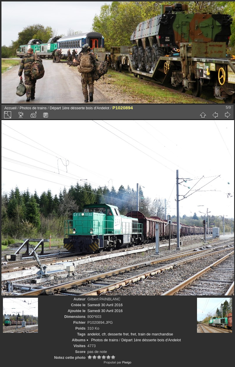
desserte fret (118, 334)
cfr (104, 334)
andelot (93, 334)
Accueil (10, 108)
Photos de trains (33, 108)
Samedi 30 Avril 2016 (105, 305)
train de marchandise (155, 334)
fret (133, 334)
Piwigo (126, 362)
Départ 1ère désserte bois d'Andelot (79, 108)
